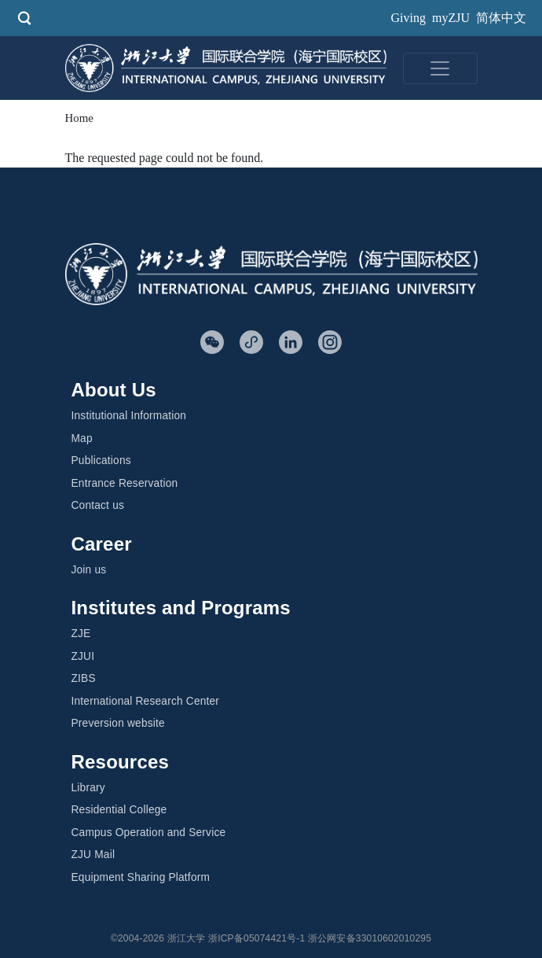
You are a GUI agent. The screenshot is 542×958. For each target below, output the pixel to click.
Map (82, 438)
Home (79, 118)
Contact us (98, 505)
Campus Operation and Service (148, 832)
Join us (89, 570)
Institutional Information (129, 416)
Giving (408, 17)
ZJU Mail (93, 854)
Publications (101, 460)
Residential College (119, 810)
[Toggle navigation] (440, 68)
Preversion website (118, 723)
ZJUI (83, 656)
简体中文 (501, 17)
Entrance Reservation (124, 483)
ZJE (81, 633)
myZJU (451, 17)
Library (88, 788)
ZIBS (83, 678)
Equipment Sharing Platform (141, 877)
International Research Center (145, 701)
